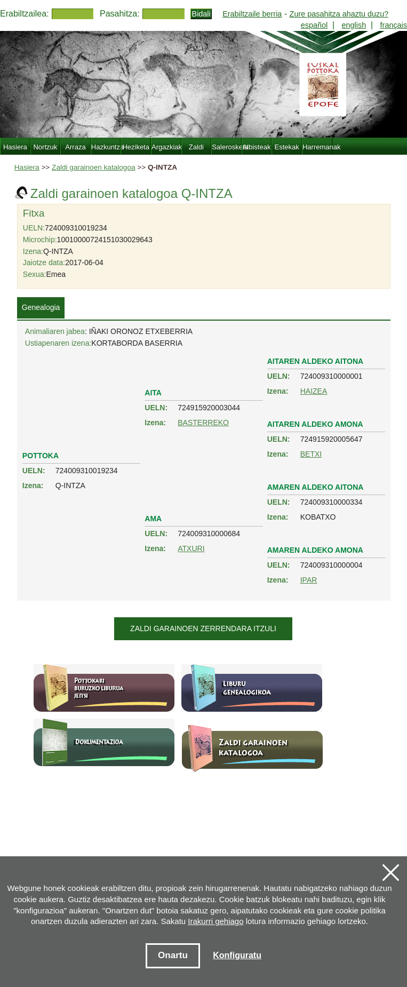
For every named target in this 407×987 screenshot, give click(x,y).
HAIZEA (314, 391)
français (393, 25)
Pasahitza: (120, 13)
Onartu (173, 955)
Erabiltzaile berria (252, 14)
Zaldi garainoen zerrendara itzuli (203, 628)
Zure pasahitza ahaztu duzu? (339, 14)
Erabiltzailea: (24, 13)
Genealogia (41, 307)
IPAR (308, 580)
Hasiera (26, 167)
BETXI (311, 454)
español (314, 25)
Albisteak (257, 147)
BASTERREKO (203, 422)
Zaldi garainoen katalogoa (93, 167)
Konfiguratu (237, 955)
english (354, 25)
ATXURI (191, 548)
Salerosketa (227, 147)
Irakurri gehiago (215, 921)
